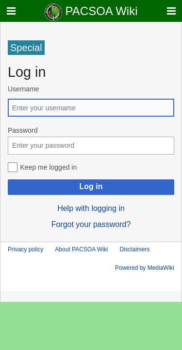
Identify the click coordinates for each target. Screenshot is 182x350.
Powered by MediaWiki (144, 267)
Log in (91, 186)
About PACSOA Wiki (81, 249)
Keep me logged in (48, 167)
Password (22, 130)
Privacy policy (25, 249)
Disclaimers (135, 249)
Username (23, 89)
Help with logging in (91, 208)
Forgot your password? (91, 224)
